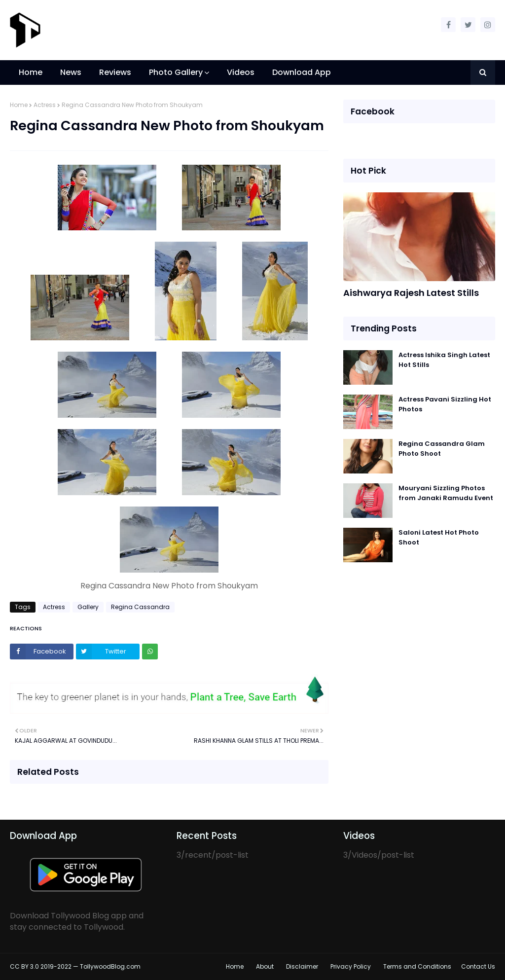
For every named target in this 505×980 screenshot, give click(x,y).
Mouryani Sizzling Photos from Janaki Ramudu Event (445, 493)
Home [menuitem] (30, 72)
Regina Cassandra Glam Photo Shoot (441, 448)
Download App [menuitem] (301, 72)
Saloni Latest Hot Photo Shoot (438, 537)
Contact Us (478, 966)
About (265, 966)
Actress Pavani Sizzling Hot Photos (444, 404)
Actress (45, 105)
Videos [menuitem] (240, 72)
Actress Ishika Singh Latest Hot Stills (444, 359)
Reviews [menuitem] (115, 72)
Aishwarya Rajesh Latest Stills (411, 293)
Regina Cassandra (140, 607)
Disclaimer (302, 966)
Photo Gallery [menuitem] (176, 72)
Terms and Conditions (417, 966)
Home (19, 105)
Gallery (88, 607)
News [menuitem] (70, 72)
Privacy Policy (350, 966)
